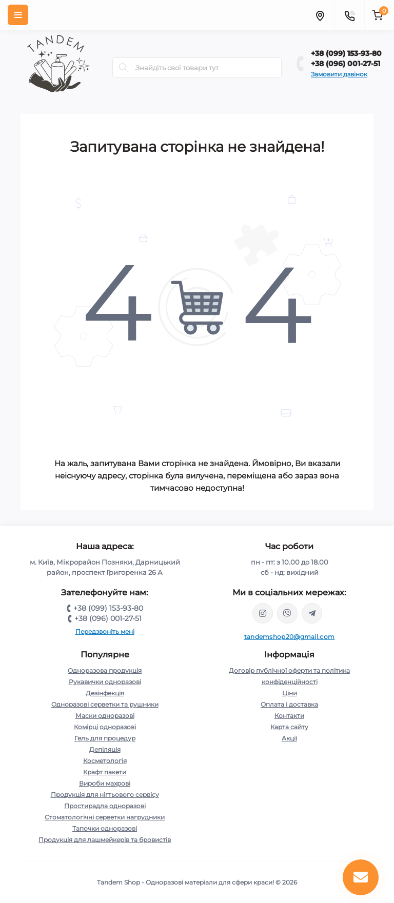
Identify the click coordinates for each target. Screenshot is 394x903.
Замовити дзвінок (339, 74)
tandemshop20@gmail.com (289, 636)
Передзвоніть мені (104, 631)
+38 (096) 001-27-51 (345, 63)
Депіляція (105, 749)
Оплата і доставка (289, 704)
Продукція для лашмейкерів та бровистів (104, 840)
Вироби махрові (104, 783)
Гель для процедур (104, 738)
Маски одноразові (104, 715)
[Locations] (319, 15)
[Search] (123, 67)
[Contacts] (349, 15)
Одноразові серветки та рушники (105, 704)
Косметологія (105, 761)
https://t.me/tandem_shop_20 (312, 613)
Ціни (289, 693)
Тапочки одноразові (104, 828)
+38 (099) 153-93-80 (346, 53)
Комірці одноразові (105, 727)
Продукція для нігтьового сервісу (105, 794)
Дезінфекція (105, 693)
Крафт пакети (104, 772)
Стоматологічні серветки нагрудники (105, 817)
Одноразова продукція (105, 670)
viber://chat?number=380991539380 (287, 613)
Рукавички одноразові (105, 682)
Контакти (289, 715)
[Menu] (18, 15)
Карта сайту (289, 727)
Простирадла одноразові (105, 806)
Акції (289, 738)
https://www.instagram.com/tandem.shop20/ (262, 613)
